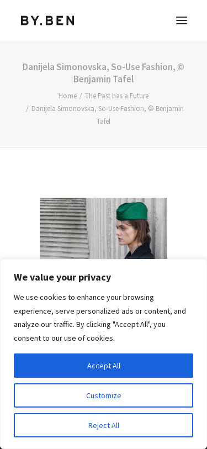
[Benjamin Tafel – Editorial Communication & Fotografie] (48, 20)
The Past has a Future (116, 96)
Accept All (103, 366)
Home (68, 96)
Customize (103, 395)
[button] (181, 20)
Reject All (103, 425)
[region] (103, 354)
